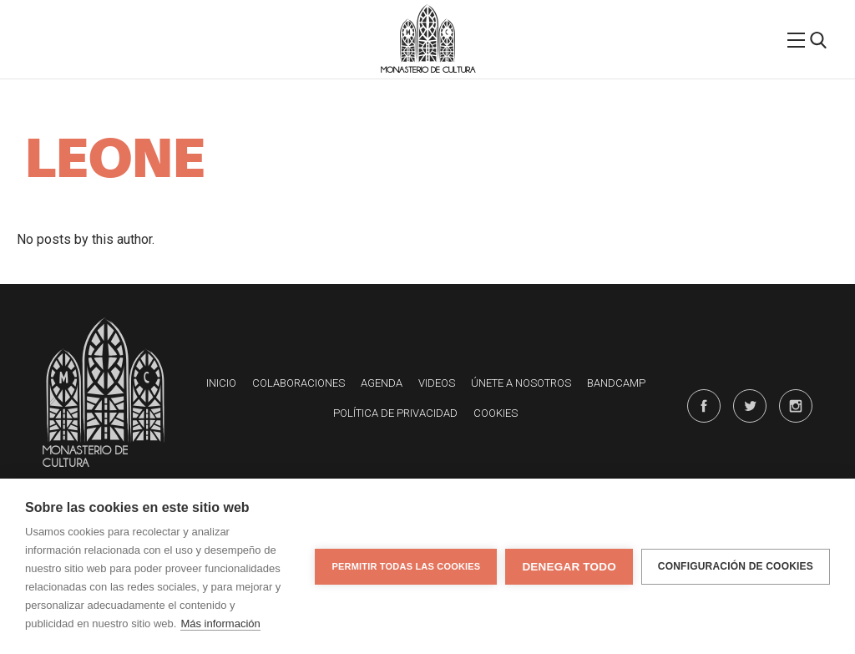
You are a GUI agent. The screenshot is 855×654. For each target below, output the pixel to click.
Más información (220, 623)
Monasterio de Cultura (428, 69)
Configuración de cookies (735, 566)
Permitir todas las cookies (405, 566)
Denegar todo (568, 566)
